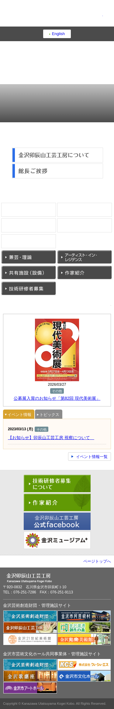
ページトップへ (97, 561)
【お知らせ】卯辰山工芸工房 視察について (51, 437)
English (58, 33)
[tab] (18, 414)
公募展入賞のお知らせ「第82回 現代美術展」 (57, 398)
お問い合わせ (83, 110)
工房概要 (29, 94)
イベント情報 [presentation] (18, 415)
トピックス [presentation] (47, 415)
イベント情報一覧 (92, 456)
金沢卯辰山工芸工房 (57, 14)
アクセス (29, 110)
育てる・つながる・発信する (83, 94)
